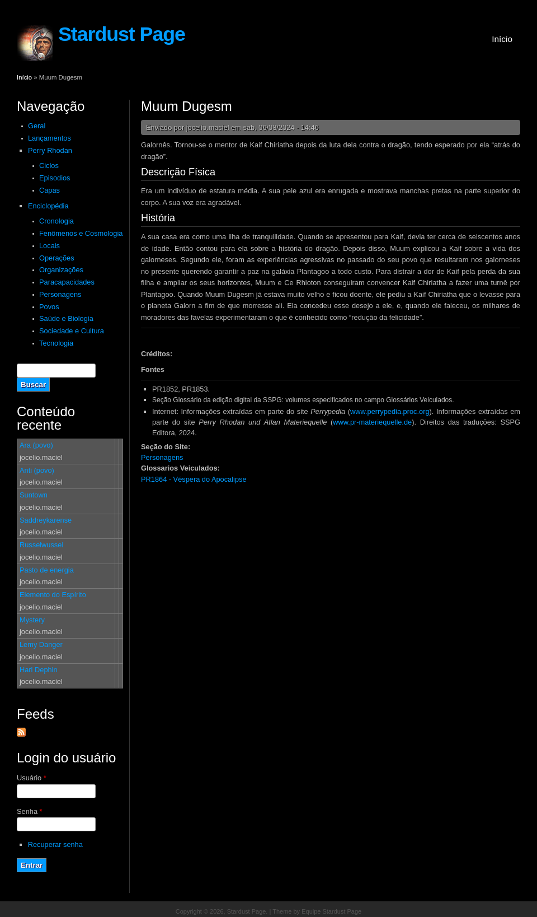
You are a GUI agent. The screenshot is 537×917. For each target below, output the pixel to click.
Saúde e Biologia (66, 318)
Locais (49, 245)
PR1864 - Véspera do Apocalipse (194, 479)
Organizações (61, 270)
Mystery (32, 620)
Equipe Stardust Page (331, 911)
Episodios (54, 178)
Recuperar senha (55, 844)
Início (502, 39)
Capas (49, 190)
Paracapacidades (67, 282)
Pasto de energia (47, 570)
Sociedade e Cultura (71, 331)
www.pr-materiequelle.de (372, 422)
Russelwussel (41, 545)
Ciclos (49, 165)
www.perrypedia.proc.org (390, 411)
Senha (30, 811)
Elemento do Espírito (53, 594)
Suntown (34, 495)
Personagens (60, 294)
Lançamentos (49, 138)
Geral (36, 126)
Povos (49, 306)
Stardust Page (121, 34)
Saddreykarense (46, 520)
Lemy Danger (41, 644)
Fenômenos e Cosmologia (81, 233)
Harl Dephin (39, 669)
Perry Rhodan (50, 150)
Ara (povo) (36, 445)
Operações (56, 258)
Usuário (31, 778)
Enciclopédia (48, 206)
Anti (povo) (37, 470)
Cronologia (56, 221)
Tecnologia (56, 343)
